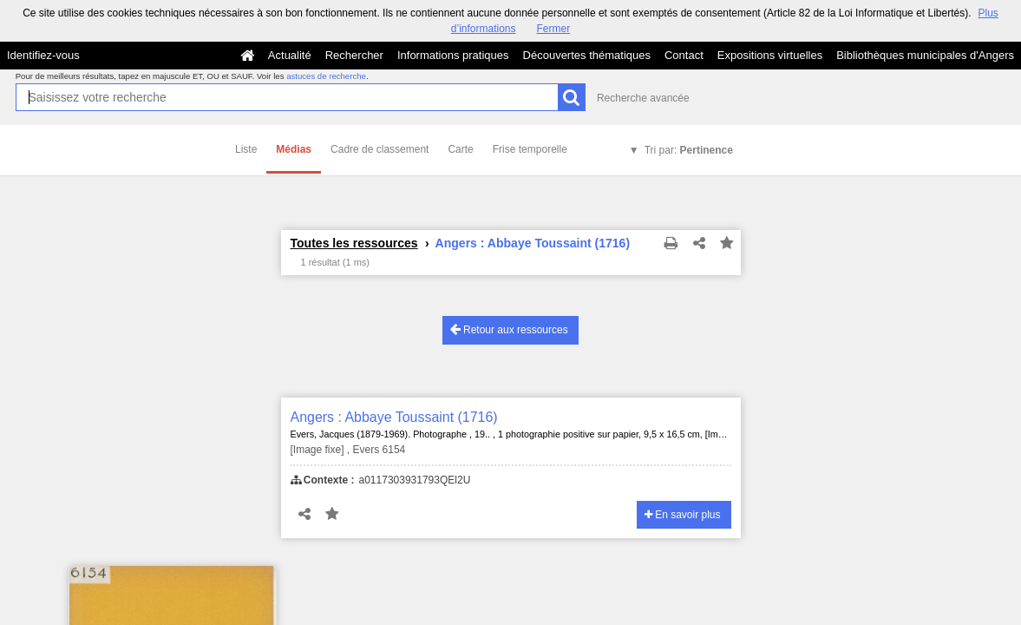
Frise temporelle (530, 149)
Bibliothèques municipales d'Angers (925, 55)
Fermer (554, 29)
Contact (684, 55)
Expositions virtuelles (769, 55)
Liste (246, 149)
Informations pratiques (453, 55)
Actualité (289, 55)
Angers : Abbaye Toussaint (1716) (394, 417)
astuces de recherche (326, 76)
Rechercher (354, 55)
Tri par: (689, 150)
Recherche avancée (643, 98)
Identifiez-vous (43, 55)
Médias (293, 149)
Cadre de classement (380, 149)
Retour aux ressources (509, 329)
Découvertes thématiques (587, 55)
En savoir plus (683, 515)
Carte (460, 149)
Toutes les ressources (354, 243)
